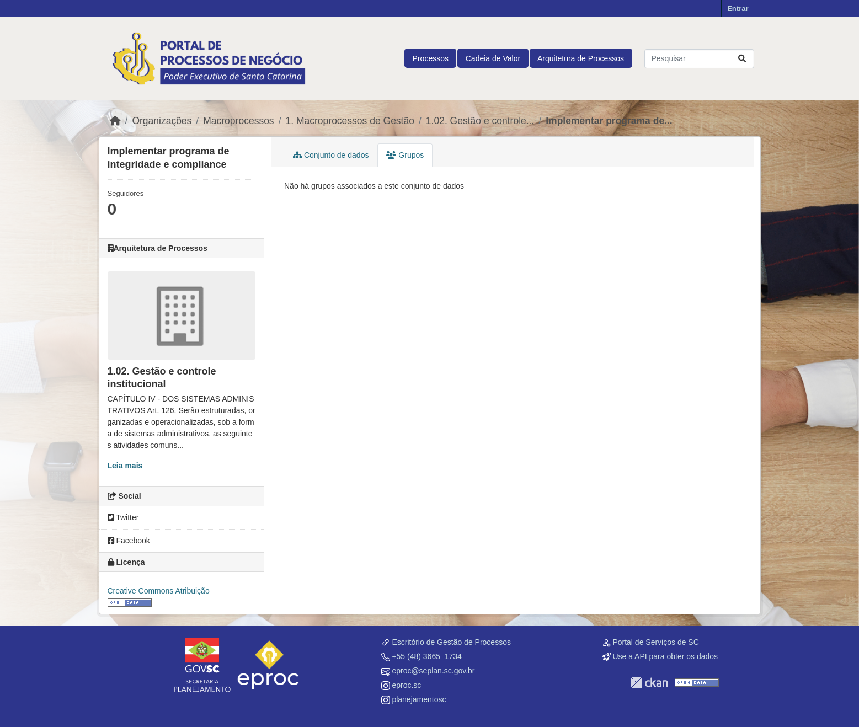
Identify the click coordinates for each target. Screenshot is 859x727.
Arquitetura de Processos (580, 58)
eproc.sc (406, 685)
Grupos (405, 155)
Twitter (123, 517)
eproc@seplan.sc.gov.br (433, 670)
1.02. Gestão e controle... (480, 120)
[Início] (115, 120)
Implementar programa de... (609, 120)
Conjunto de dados (331, 155)
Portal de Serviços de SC (655, 642)
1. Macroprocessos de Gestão (350, 120)
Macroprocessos (238, 120)
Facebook (129, 540)
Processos (431, 58)
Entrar (737, 8)
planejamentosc (419, 699)
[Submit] (742, 58)
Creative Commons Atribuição (159, 590)
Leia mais (125, 465)
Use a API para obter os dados (665, 656)
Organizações (161, 120)
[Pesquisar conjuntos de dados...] (699, 58)
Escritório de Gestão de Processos (451, 642)
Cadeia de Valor (493, 58)
